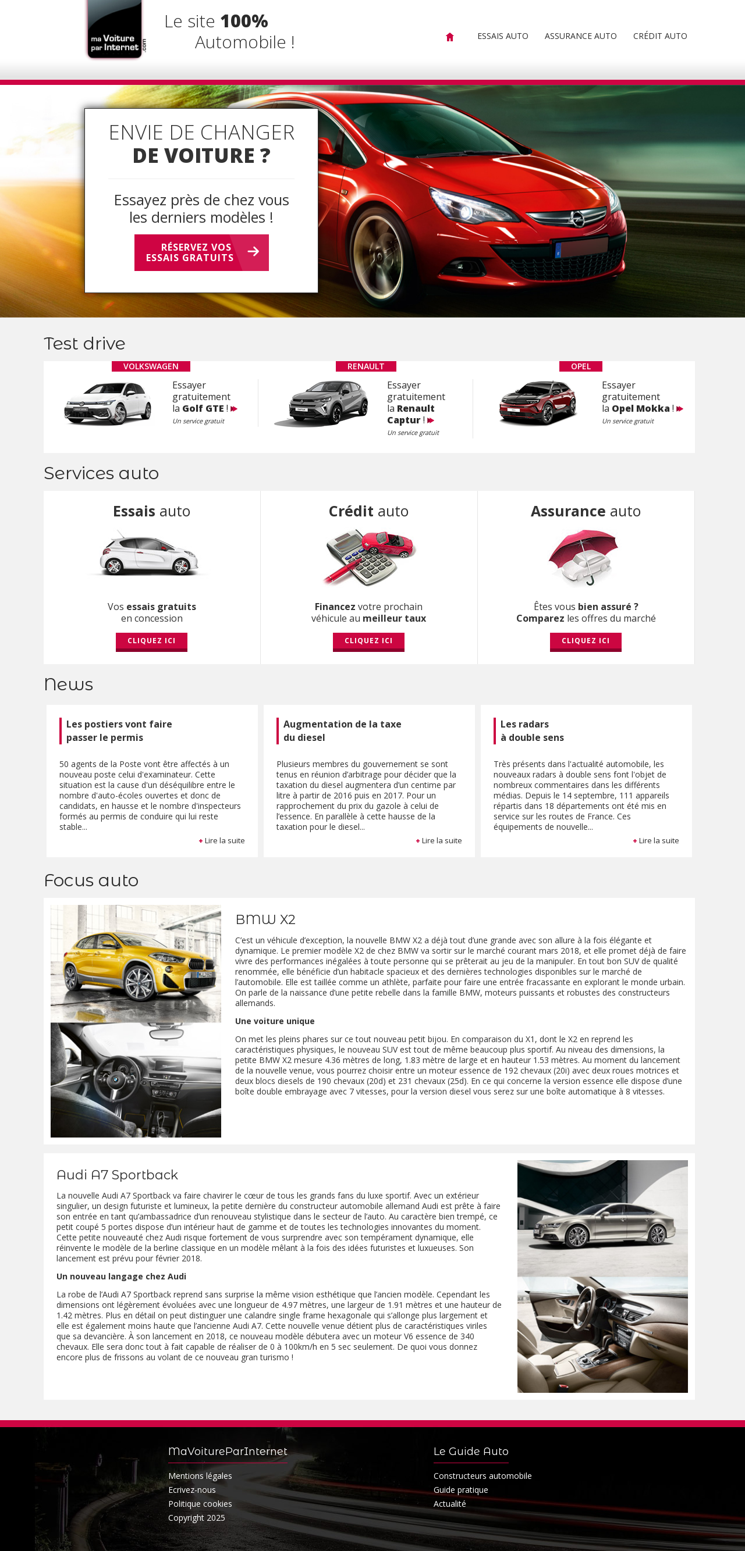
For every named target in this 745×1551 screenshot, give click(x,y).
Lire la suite (221, 840)
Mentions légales (200, 1475)
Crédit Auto (660, 35)
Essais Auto (502, 35)
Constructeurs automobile (483, 1475)
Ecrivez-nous (192, 1489)
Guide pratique (461, 1489)
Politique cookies (200, 1503)
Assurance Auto (581, 35)
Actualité (450, 1503)
